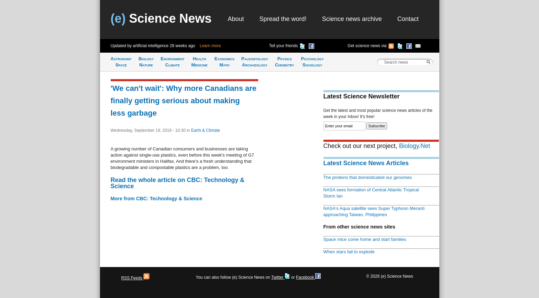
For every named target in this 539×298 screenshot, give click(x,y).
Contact (408, 18)
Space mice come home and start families (364, 239)
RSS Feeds (135, 278)
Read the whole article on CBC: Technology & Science (178, 183)
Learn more (210, 45)
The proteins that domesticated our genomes (367, 177)
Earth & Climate (205, 130)
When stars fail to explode (349, 251)
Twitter (280, 277)
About (236, 18)
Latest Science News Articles (366, 163)
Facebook (308, 277)
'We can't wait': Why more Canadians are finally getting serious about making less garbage (184, 100)
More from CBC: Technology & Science (156, 198)
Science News (161, 18)
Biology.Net (414, 145)
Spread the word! (283, 18)
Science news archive (352, 18)
